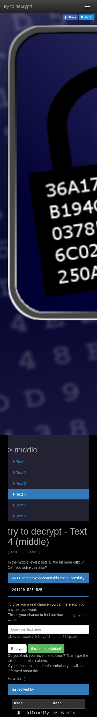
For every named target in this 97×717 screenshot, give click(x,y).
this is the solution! (46, 648)
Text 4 (19, 494)
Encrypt (17, 648)
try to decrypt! (18, 6)
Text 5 (19, 505)
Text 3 (19, 483)
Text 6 (19, 516)
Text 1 (19, 462)
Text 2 (19, 473)
